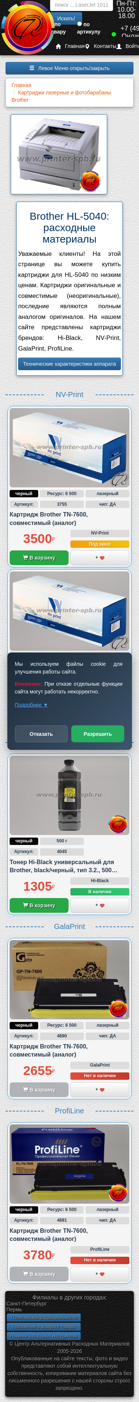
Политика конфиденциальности (43, 1317)
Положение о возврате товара (44, 1326)
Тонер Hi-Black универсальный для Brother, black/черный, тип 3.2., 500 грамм (62, 870)
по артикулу (88, 28)
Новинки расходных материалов (43, 1336)
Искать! (66, 18)
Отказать (41, 734)
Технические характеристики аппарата (69, 364)
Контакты (100, 46)
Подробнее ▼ (31, 704)
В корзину (39, 558)
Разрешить (98, 734)
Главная (70, 46)
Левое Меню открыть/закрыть (69, 68)
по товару (57, 28)
